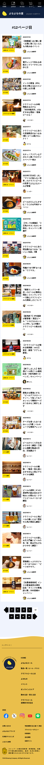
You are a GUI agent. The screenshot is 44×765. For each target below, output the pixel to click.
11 (30, 610)
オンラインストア (27, 689)
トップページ (6, 645)
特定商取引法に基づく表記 (33, 726)
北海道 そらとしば (8, 736)
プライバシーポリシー (32, 730)
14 (17, 616)
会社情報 (27, 737)
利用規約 (27, 733)
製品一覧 (30, 668)
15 (23, 616)
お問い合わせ (6, 726)
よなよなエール (26, 663)
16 (29, 616)
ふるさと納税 (6, 742)
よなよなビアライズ (8, 731)
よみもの (24, 679)
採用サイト (28, 741)
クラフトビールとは (28, 673)
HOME (23, 658)
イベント (24, 684)
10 (24, 610)
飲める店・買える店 (28, 694)
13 (11, 616)
